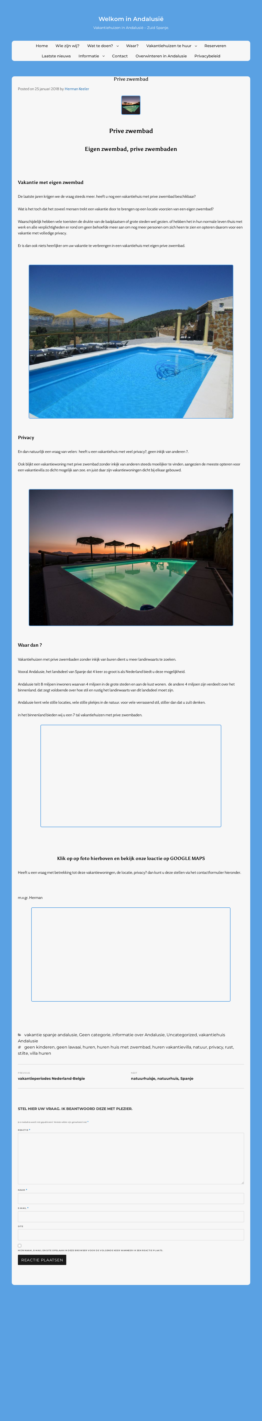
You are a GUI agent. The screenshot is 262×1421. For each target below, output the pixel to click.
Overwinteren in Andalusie (161, 56)
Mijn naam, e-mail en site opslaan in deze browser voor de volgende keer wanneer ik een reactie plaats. (90, 1250)
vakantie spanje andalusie (50, 1034)
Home (42, 45)
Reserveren (215, 45)
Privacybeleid (207, 56)
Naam (22, 1190)
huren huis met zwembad (123, 1047)
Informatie (89, 56)
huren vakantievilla (171, 1047)
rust (229, 1047)
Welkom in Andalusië (131, 19)
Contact (120, 56)
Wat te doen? (100, 45)
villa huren (40, 1053)
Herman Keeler (77, 89)
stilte (23, 1053)
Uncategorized (182, 1034)
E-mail (23, 1208)
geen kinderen (39, 1047)
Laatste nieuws (56, 56)
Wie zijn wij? (68, 45)
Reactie (24, 1130)
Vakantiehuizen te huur (168, 45)
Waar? (132, 45)
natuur (200, 1047)
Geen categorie (95, 1034)
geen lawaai (69, 1047)
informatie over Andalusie (138, 1034)
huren (89, 1047)
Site (20, 1226)
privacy (216, 1047)
